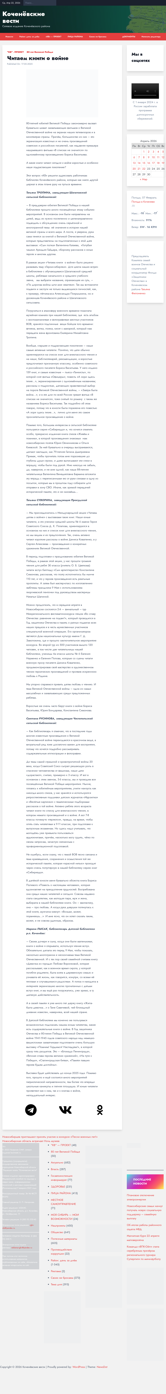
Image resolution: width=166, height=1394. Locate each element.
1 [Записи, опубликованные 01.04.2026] (143, 152)
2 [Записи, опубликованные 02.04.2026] (148, 152)
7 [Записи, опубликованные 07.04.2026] (139, 157)
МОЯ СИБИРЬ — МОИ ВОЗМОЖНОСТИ (65, 1217)
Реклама (56, 1271)
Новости (9, 36)
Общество (57, 1232)
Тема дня (56, 1284)
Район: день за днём (29, 36)
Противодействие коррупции (61, 1252)
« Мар (143, 179)
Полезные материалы (64, 1239)
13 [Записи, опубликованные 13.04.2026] (134, 163)
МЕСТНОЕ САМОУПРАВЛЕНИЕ (63, 1202)
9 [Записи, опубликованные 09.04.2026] (148, 157)
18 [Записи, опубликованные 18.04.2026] (158, 163)
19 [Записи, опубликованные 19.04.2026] (163, 163)
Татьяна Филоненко (141, 291)
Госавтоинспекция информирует (61, 1178)
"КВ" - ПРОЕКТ (15, 52)
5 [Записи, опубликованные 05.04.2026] (163, 152)
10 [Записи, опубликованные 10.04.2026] (153, 157)
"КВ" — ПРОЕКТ (61, 1145)
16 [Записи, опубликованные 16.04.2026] (148, 163)
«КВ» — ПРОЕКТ (53, 36)
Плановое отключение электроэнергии (140, 1197)
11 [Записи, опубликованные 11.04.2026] (158, 157)
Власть (55, 1169)
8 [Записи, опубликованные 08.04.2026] (144, 157)
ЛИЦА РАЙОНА (75, 36)
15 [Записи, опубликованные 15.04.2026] (143, 163)
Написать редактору (151, 36)
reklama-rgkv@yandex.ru (21, 1247)
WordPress (78, 1367)
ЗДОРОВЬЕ (58, 1187)
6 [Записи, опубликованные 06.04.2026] (134, 157)
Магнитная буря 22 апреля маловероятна (143, 1238)
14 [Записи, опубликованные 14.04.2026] (139, 163)
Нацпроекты (58, 1226)
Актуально (57, 1162)
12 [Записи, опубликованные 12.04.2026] (163, 157)
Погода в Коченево (143, 202)
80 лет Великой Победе (40, 52)
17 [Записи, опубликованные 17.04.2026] (153, 163)
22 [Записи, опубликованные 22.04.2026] (143, 169)
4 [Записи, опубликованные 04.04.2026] (158, 152)
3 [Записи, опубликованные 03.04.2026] (153, 152)
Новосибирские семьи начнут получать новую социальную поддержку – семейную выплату (145, 1212)
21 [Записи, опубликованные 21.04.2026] (139, 169)
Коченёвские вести (23, 17)
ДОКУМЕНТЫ (128, 36)
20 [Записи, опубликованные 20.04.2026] (134, 169)
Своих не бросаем (97, 36)
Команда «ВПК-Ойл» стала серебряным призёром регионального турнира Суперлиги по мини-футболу (144, 1253)
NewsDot (102, 1367)
